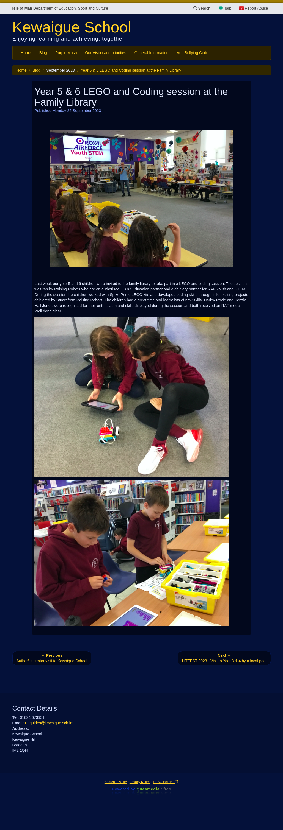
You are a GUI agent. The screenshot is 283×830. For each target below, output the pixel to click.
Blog (43, 53)
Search (201, 8)
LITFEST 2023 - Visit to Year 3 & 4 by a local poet (224, 658)
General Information (151, 53)
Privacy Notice (140, 782)
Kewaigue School (71, 27)
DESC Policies (166, 782)
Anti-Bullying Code (192, 53)
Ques (153, 789)
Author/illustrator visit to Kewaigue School (52, 658)
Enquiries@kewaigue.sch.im (49, 723)
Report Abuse (256, 8)
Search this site (116, 782)
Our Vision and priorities (105, 53)
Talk (227, 8)
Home (26, 53)
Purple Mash (66, 53)
